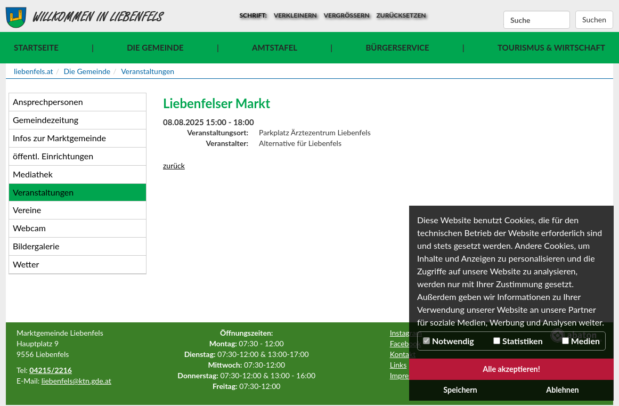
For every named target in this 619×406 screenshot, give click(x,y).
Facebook (405, 343)
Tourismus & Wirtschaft (551, 47)
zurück (174, 165)
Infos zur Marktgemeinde (59, 138)
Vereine (27, 210)
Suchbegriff (503, 20)
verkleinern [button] (295, 15)
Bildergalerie (36, 246)
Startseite (36, 47)
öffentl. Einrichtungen (53, 156)
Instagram (406, 332)
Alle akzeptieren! (511, 368)
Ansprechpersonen (48, 101)
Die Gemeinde (155, 47)
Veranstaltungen (147, 71)
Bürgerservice (397, 47)
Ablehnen (562, 389)
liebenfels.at (33, 71)
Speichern (460, 389)
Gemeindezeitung (45, 120)
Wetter (26, 264)
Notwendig (448, 341)
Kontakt (403, 354)
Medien (581, 341)
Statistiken (518, 341)
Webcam (29, 228)
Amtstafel (274, 47)
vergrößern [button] (347, 15)
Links (398, 364)
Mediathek (33, 174)
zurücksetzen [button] (401, 15)
